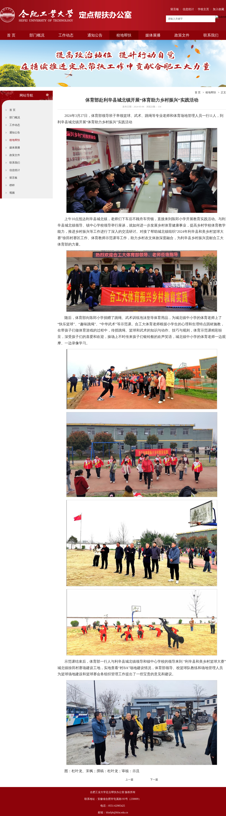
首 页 (11, 35)
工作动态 (65, 35)
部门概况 (36, 35)
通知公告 (94, 35)
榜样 (12, 185)
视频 (12, 192)
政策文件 (181, 35)
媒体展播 (152, 35)
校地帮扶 (123, 35)
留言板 (174, 9)
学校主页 (203, 9)
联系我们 (210, 35)
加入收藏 (218, 9)
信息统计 (188, 9)
